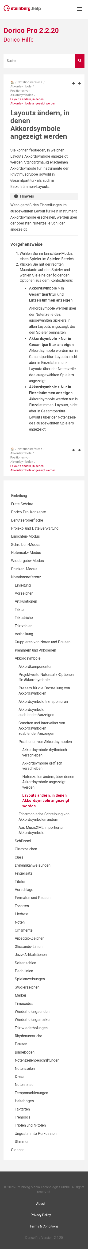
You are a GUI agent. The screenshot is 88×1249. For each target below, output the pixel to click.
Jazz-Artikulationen (31, 954)
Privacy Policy (41, 1215)
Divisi (19, 1076)
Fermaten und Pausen (32, 897)
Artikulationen (26, 601)
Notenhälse (24, 1084)
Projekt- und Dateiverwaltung (34, 528)
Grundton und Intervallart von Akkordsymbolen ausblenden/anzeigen (42, 728)
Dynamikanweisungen (32, 865)
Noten (20, 922)
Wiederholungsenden (32, 1011)
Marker (20, 995)
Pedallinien (24, 971)
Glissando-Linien (28, 946)
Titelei (20, 881)
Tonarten (22, 906)
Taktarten (22, 1109)
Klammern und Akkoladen (35, 650)
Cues (19, 857)
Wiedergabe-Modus (27, 560)
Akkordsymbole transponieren (43, 701)
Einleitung (19, 495)
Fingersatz (23, 873)
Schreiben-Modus (25, 544)
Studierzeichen (27, 987)
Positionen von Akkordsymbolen (45, 741)
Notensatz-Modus (26, 552)
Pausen (21, 1044)
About (40, 1204)
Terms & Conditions (44, 1226)
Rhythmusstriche (28, 1036)
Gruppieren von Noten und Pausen (42, 642)
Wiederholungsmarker (33, 1019)
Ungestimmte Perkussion (36, 1133)
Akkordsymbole (20, 86)
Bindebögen (24, 1052)
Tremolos (22, 1117)
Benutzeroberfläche (27, 520)
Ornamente (24, 930)
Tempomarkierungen (31, 1093)
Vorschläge (24, 889)
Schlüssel (23, 841)
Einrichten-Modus (25, 536)
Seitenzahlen (25, 963)
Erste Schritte (22, 504)
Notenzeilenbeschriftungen (37, 1060)
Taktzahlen (23, 626)
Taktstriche (24, 617)
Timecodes (24, 1003)
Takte (19, 609)
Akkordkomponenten (35, 666)
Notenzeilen (25, 1068)
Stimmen (22, 1141)
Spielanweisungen (30, 979)
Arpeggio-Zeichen (29, 938)
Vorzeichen (24, 593)
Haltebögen (24, 1101)
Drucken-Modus (24, 569)
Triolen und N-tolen (30, 1125)
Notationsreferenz (30, 82)
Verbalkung (24, 634)
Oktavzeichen (26, 849)
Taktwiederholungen (31, 1028)
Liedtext (21, 914)
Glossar (17, 1150)
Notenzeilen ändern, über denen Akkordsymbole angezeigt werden (48, 782)
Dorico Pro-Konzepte (28, 512)
